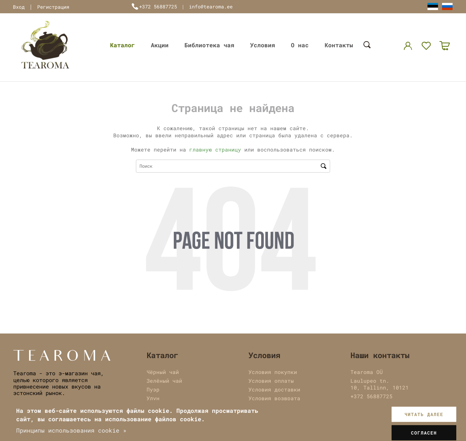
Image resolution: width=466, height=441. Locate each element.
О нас (300, 45)
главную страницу (215, 149)
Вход (19, 7)
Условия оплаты (271, 380)
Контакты (339, 45)
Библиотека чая (209, 45)
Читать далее (424, 414)
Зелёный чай (164, 380)
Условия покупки (273, 371)
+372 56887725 (158, 6)
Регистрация (53, 7)
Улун (153, 398)
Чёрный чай (163, 371)
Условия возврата (274, 398)
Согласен (424, 433)
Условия (262, 45)
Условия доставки (274, 389)
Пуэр (153, 389)
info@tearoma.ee (211, 6)
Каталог (122, 45)
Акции (160, 45)
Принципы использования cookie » (71, 430)
